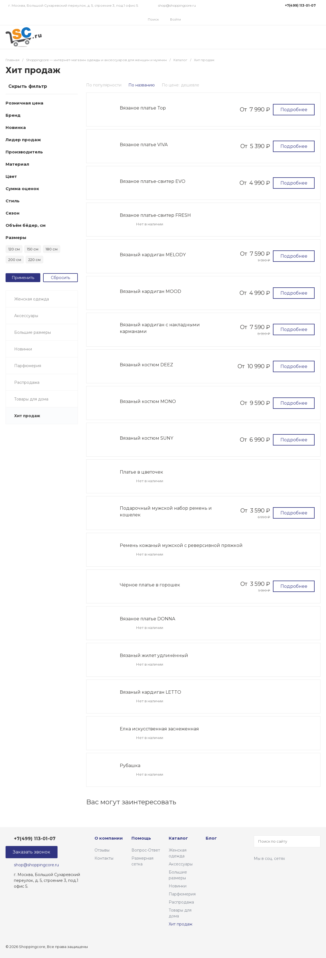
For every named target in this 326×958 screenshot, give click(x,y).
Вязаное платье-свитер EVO (152, 181)
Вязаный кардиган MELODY (153, 254)
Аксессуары (181, 864)
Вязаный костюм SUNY (146, 438)
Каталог (178, 838)
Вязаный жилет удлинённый (154, 655)
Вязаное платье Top (143, 108)
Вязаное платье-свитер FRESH (155, 215)
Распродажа (181, 902)
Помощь (141, 838)
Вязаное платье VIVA (144, 144)
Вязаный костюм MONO (148, 401)
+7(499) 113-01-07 (300, 5)
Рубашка (130, 765)
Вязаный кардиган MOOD (150, 291)
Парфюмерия (182, 894)
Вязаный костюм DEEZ (146, 364)
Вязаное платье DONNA (147, 618)
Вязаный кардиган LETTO (150, 692)
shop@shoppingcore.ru (177, 5)
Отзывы (102, 850)
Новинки (177, 886)
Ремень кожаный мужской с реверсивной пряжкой (181, 545)
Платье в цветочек (141, 472)
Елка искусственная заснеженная (159, 728)
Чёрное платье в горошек (150, 585)
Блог (211, 838)
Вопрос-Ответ (145, 850)
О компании (108, 838)
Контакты (103, 858)
